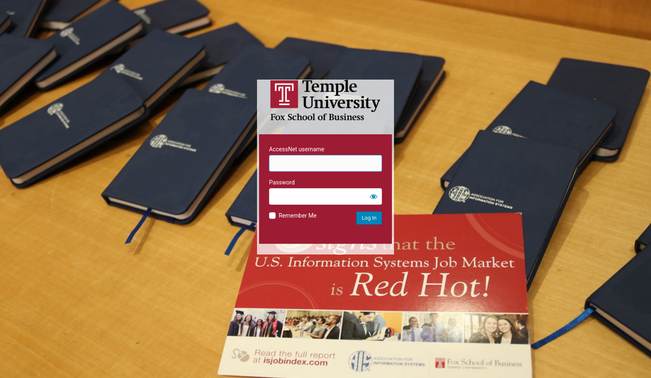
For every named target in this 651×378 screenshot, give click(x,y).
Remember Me (297, 215)
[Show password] (373, 196)
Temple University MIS (325, 100)
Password (282, 182)
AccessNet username (296, 149)
